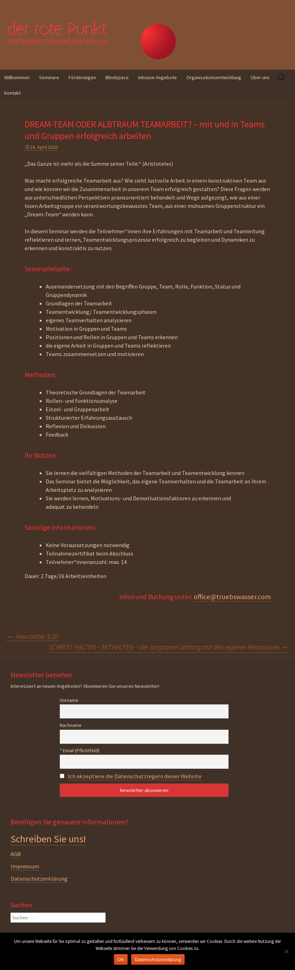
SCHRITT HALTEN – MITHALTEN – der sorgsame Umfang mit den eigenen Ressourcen (168, 646)
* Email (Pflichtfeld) (80, 750)
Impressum (25, 866)
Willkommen (17, 77)
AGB (16, 854)
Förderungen (82, 77)
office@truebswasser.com (232, 596)
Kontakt (12, 93)
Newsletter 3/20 (32, 636)
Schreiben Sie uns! (48, 838)
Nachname (71, 725)
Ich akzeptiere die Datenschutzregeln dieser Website (134, 776)
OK (120, 959)
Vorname (69, 700)
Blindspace (117, 77)
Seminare (49, 77)
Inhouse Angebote (157, 77)
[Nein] (286, 951)
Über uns (260, 77)
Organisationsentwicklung (213, 77)
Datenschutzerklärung (39, 878)
